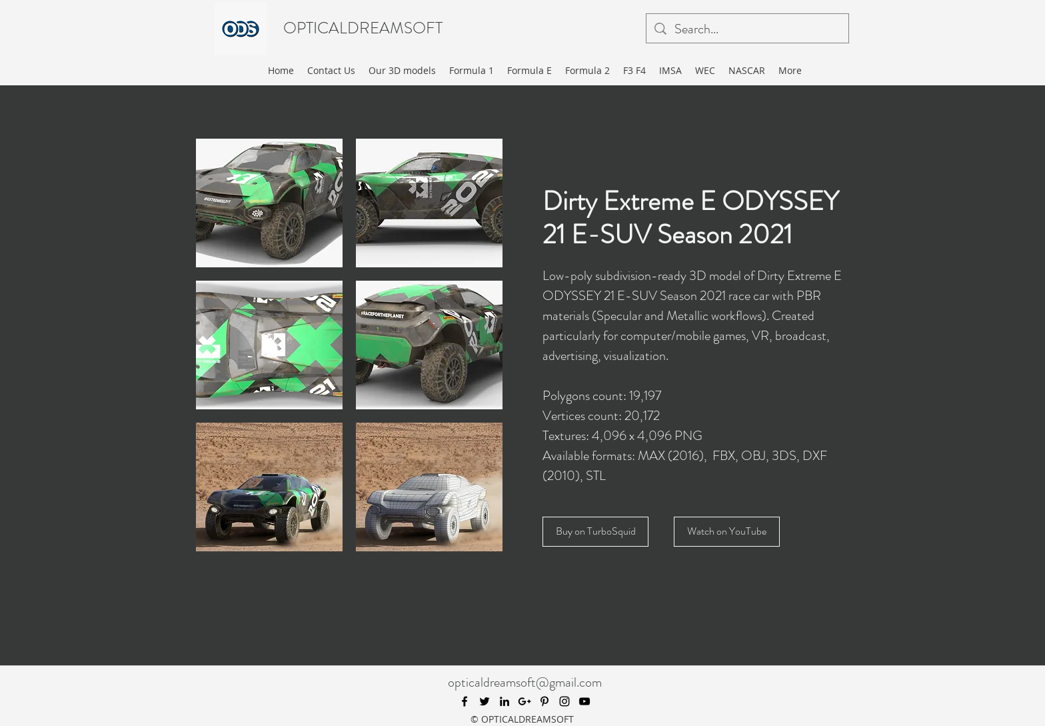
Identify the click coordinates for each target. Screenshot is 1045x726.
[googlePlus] (524, 701)
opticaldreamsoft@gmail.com (525, 682)
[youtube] (584, 701)
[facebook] (464, 701)
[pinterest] (544, 701)
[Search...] (747, 29)
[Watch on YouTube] (727, 532)
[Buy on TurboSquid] (595, 532)
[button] (269, 203)
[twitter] (484, 701)
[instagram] (564, 701)
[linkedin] (504, 701)
